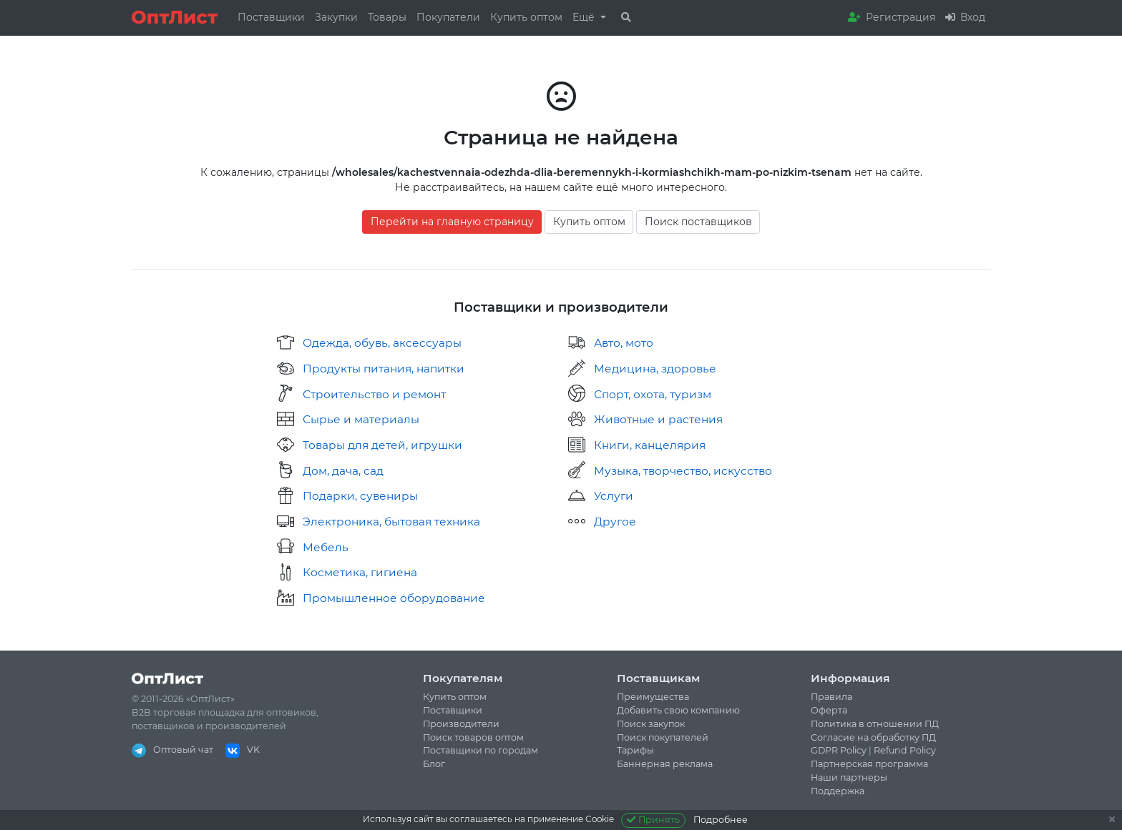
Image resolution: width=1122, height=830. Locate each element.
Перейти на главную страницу (452, 221)
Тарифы (635, 750)
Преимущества (653, 696)
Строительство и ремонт (374, 394)
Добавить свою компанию (678, 710)
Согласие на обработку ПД (873, 737)
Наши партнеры (849, 777)
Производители (461, 723)
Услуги (613, 496)
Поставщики (271, 17)
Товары (387, 17)
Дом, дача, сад (343, 471)
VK (242, 749)
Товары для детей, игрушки (382, 445)
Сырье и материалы (361, 419)
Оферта (829, 710)
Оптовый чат (172, 749)
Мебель (325, 547)
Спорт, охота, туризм (652, 394)
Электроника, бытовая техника (391, 521)
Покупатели (448, 17)
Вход (965, 17)
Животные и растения (658, 419)
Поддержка (837, 791)
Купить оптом (526, 17)
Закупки (336, 17)
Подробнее (720, 819)
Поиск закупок (651, 723)
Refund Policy (905, 750)
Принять (653, 819)
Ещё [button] (584, 17)
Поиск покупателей (662, 737)
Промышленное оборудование (394, 598)
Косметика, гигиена (360, 572)
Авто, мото (623, 343)
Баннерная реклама (665, 764)
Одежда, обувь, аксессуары (382, 343)
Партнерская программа (869, 764)
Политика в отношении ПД (875, 723)
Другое (615, 521)
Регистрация (891, 17)
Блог (434, 764)
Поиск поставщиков (698, 221)
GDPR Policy (839, 750)
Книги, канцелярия (650, 445)
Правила (831, 696)
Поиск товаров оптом (473, 737)
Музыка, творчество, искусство (683, 471)
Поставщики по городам (480, 750)
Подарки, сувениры (360, 496)
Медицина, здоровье (655, 368)
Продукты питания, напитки (383, 368)
